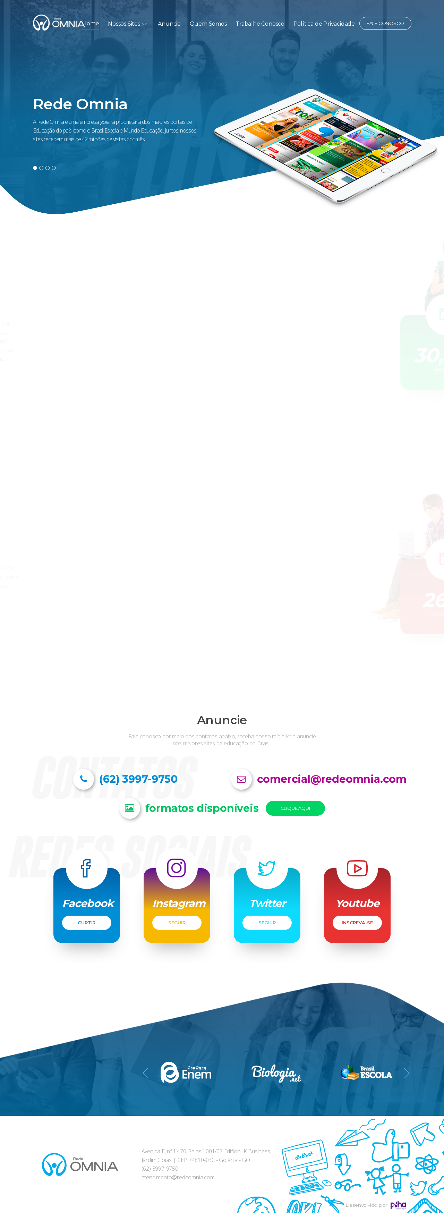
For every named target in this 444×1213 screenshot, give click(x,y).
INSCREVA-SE (357, 922)
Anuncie (169, 23)
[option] (222, 107)
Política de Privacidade (324, 23)
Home (90, 23)
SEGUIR (177, 922)
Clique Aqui (295, 808)
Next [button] (406, 1075)
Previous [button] (145, 1075)
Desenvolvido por (375, 1205)
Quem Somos (208, 23)
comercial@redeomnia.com (332, 779)
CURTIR (86, 922)
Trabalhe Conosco (260, 23)
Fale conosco (385, 23)
